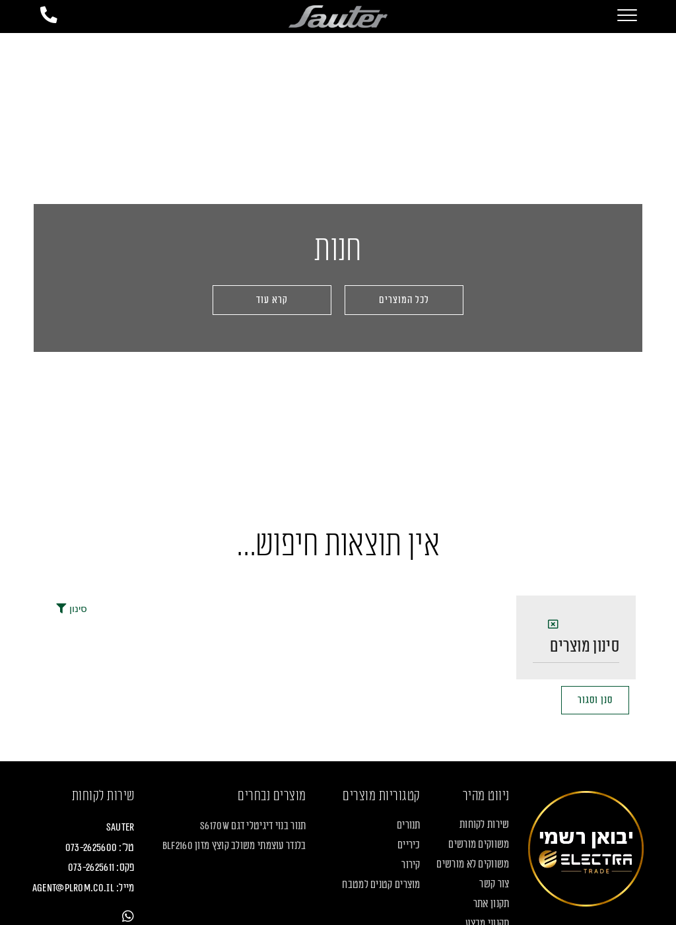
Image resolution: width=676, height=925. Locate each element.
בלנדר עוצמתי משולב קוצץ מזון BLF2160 (234, 847)
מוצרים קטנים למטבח (381, 885)
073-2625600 (91, 848)
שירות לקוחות (484, 825)
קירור (411, 865)
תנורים (409, 826)
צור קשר (494, 884)
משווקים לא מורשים (472, 865)
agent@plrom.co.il (73, 888)
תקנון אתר (491, 904)
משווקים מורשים (478, 845)
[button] (272, 300)
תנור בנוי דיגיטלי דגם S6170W (253, 827)
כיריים (409, 845)
